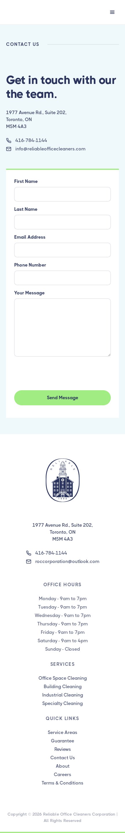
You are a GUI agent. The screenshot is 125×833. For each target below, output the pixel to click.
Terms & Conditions (62, 783)
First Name (26, 181)
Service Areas (62, 732)
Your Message (29, 293)
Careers (62, 774)
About (62, 766)
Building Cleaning (63, 686)
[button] (112, 12)
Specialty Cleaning (62, 703)
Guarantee (62, 741)
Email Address (29, 237)
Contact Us (62, 757)
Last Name (25, 209)
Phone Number (30, 265)
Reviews (62, 749)
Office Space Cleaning (62, 678)
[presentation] (58, 372)
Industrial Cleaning (62, 695)
